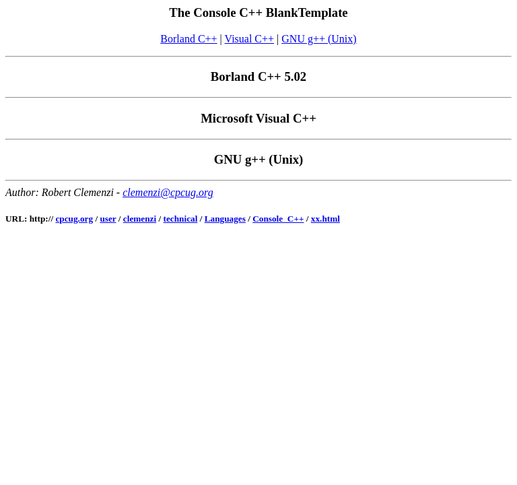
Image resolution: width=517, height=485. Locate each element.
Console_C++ (278, 219)
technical (181, 219)
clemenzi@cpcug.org (168, 192)
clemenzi (139, 219)
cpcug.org (74, 219)
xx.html (325, 219)
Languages (225, 219)
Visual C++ (250, 38)
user (108, 219)
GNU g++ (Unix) (318, 38)
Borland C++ (188, 38)
